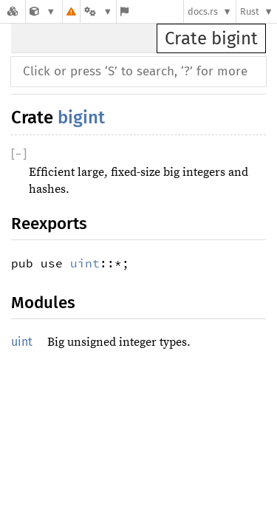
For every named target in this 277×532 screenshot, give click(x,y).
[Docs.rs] (12, 11)
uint (85, 263)
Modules (43, 303)
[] (19, 154)
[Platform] (98, 11)
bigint (81, 117)
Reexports (49, 223)
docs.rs (203, 11)
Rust (249, 11)
